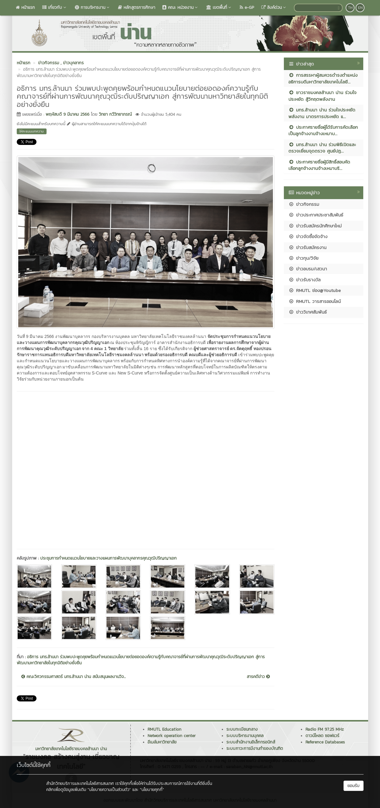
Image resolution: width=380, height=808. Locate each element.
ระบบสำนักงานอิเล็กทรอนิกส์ (250, 742)
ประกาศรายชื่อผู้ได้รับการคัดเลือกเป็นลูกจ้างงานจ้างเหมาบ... (323, 130)
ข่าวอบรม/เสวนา (307, 268)
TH (350, 7)
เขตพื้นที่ (219, 7)
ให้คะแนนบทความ (31, 131)
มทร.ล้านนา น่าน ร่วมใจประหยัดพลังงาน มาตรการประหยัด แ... (321, 113)
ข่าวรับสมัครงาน (307, 247)
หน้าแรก (25, 7)
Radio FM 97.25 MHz (324, 729)
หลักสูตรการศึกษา (136, 7)
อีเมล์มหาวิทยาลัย (162, 742)
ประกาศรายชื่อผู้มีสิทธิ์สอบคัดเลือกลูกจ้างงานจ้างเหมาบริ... (319, 165)
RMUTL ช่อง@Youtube (314, 290)
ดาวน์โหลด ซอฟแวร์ (322, 735)
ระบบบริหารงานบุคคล (244, 735)
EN (360, 7)
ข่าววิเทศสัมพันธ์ (307, 311)
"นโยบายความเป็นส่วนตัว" (109, 789)
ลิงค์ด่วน (274, 7)
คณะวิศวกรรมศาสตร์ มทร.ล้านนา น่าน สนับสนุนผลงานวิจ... (73, 677)
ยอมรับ (353, 785)
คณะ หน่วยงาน (180, 7)
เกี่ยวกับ (55, 7)
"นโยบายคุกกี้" (152, 789)
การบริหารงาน (93, 7)
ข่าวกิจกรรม (303, 204)
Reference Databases (325, 742)
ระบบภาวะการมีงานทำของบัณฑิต (254, 748)
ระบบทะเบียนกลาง (242, 729)
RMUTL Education (164, 729)
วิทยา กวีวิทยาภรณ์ (115, 114)
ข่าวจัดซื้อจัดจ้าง (307, 236)
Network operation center (172, 735)
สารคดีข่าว (258, 677)
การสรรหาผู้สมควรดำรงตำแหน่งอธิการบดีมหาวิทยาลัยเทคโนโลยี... (322, 78)
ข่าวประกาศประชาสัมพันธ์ (315, 214)
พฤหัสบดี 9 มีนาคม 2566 (67, 114)
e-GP (247, 7)
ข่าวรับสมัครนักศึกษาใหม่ (315, 225)
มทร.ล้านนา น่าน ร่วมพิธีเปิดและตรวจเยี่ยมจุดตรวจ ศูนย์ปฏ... (322, 147)
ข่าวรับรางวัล (304, 279)
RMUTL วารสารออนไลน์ (314, 301)
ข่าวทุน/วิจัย (303, 258)
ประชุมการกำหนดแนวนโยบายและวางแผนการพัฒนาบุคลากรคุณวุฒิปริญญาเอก (108, 558)
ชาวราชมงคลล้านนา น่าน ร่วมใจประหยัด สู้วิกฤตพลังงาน (322, 95)
